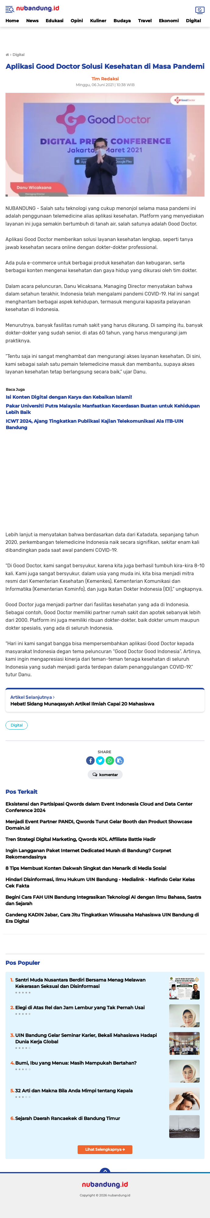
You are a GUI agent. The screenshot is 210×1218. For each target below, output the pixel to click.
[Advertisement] (105, 36)
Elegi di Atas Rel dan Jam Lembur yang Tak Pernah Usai (80, 1007)
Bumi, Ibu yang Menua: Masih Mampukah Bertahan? (76, 1063)
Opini (77, 20)
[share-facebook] (90, 760)
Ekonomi (169, 20)
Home (12, 20)
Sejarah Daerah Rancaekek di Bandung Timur (67, 1118)
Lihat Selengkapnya (105, 1149)
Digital (193, 20)
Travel (145, 20)
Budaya (122, 20)
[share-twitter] (100, 760)
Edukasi (54, 20)
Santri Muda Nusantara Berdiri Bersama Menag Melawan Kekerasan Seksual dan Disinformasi (80, 983)
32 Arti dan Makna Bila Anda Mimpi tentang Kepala (74, 1091)
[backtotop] (105, 1173)
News (32, 20)
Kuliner (98, 20)
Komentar (105, 774)
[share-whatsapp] (110, 760)
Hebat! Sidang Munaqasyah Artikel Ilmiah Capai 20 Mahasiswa (82, 704)
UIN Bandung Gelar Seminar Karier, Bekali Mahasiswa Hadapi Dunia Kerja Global (86, 1038)
